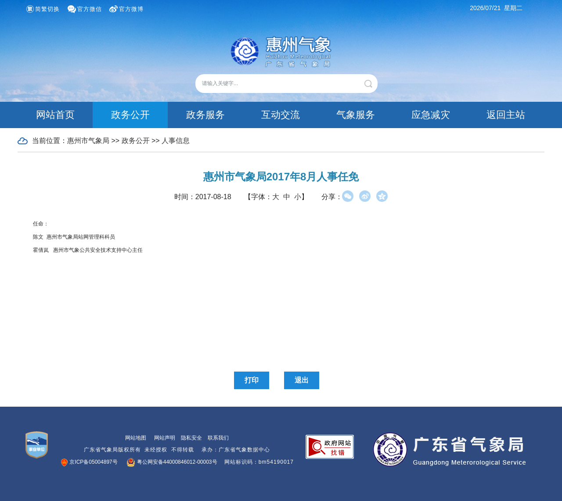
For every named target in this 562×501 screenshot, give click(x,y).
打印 (252, 380)
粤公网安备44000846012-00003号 (172, 462)
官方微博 (131, 9)
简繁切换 (47, 9)
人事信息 (176, 140)
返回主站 (505, 114)
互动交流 (280, 114)
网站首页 (55, 114)
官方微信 (89, 9)
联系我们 (218, 438)
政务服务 (205, 114)
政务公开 (130, 114)
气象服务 (355, 114)
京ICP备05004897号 (89, 462)
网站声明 (164, 438)
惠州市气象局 (88, 140)
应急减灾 (430, 114)
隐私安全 (191, 438)
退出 (302, 380)
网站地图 (135, 438)
